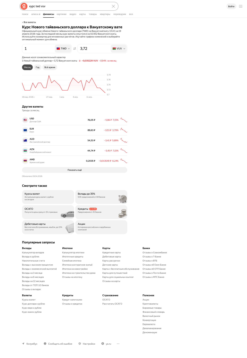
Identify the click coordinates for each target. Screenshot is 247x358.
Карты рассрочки (111, 265)
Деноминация (150, 337)
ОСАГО (106, 304)
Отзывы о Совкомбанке (155, 257)
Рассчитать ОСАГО (112, 309)
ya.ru (108, 348)
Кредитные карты (111, 257)
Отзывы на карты (111, 286)
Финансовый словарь (154, 317)
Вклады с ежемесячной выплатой (39, 274)
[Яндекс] (23, 6)
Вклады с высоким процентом (37, 270)
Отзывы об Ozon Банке (154, 270)
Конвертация (149, 325)
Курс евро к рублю (31, 313)
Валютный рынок (151, 321)
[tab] (27, 67)
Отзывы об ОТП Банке (154, 274)
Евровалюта (149, 329)
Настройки (89, 348)
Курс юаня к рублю (32, 317)
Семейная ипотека (71, 265)
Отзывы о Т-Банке (152, 261)
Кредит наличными (72, 304)
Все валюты (30, 22)
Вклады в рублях (30, 261)
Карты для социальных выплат (118, 282)
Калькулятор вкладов (33, 257)
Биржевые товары (152, 313)
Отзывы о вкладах (31, 294)
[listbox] (63, 48)
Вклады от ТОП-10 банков (35, 290)
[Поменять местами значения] (75, 48)
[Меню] (241, 6)
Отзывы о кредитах (72, 309)
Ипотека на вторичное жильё (77, 270)
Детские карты (110, 270)
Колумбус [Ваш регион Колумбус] (31, 348)
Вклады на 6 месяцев (33, 282)
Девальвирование (152, 333)
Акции (146, 304)
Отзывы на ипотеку (72, 282)
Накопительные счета (33, 265)
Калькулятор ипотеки (73, 257)
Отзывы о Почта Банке (154, 278)
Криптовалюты (150, 309)
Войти (231, 6)
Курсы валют (29, 304)
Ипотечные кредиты (72, 261)
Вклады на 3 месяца (32, 278)
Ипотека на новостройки (75, 274)
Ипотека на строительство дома (78, 278)
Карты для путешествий (114, 278)
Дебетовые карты (111, 261)
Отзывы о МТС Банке (153, 282)
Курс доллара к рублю (33, 309)
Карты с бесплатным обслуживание (120, 274)
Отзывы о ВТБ (150, 265)
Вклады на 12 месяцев (33, 286)
